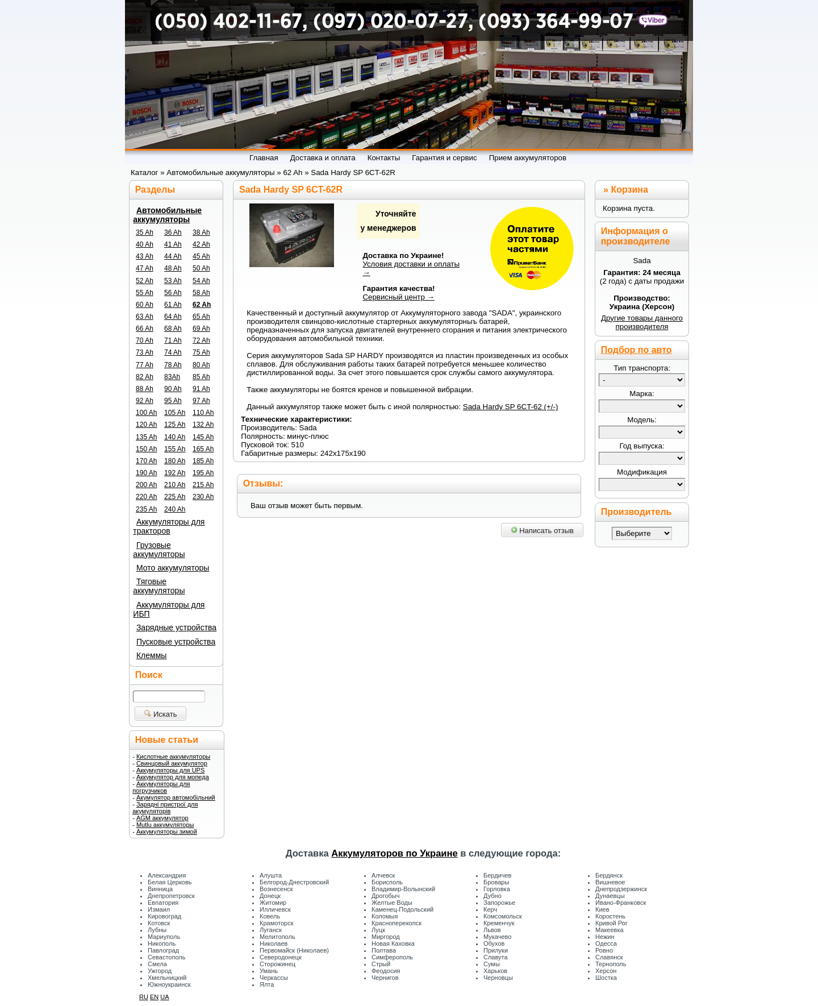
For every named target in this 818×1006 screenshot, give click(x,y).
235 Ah (146, 509)
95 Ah (173, 401)
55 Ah (144, 293)
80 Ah (201, 365)
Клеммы (151, 655)
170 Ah (146, 461)
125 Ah (174, 425)
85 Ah (201, 377)
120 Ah (146, 425)
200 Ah (146, 485)
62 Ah (202, 305)
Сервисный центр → (398, 297)
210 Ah (174, 485)
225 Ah (174, 497)
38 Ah (201, 232)
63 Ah (144, 317)
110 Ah (203, 413)
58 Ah (201, 293)
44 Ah (173, 256)
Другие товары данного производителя (642, 322)
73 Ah (144, 352)
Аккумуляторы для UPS (170, 770)
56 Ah (173, 293)
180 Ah (174, 461)
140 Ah (174, 437)
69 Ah (201, 328)
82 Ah (144, 377)
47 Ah (144, 268)
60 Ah (144, 305)
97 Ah (201, 401)
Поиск (148, 675)
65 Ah (201, 317)
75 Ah (201, 352)
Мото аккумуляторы (172, 567)
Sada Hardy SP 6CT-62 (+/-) (510, 406)
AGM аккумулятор (162, 817)
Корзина (629, 189)
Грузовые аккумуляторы (159, 550)
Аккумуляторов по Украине (394, 853)
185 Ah (203, 461)
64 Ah (173, 317)
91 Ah (201, 389)
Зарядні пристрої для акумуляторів (165, 807)
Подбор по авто (636, 350)
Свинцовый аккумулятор (171, 763)
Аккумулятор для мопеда (172, 777)
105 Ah (174, 413)
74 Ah (173, 352)
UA (164, 996)
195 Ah (203, 473)
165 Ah (203, 449)
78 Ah (173, 365)
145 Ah (203, 437)
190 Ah (146, 473)
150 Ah (146, 449)
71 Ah (173, 340)
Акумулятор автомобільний (175, 797)
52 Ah (144, 281)
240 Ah (174, 509)
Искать (160, 714)
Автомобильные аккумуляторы (167, 215)
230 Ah (203, 497)
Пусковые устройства (175, 641)
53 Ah (173, 281)
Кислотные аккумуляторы (173, 756)
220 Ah (146, 497)
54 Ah (201, 281)
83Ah (172, 377)
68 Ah (173, 328)
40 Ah (144, 244)
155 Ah (174, 449)
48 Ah (173, 268)
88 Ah (144, 389)
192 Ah (174, 473)
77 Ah (144, 365)
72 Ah (201, 340)
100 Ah (146, 413)
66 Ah (144, 328)
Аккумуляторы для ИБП (168, 609)
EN (154, 996)
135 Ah (146, 437)
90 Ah (173, 389)
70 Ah (144, 340)
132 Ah (203, 425)
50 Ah (201, 268)
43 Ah (144, 256)
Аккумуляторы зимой (166, 831)
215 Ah (203, 485)
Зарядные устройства (176, 627)
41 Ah (173, 244)
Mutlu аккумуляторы (165, 824)
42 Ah (201, 244)
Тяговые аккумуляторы (159, 586)
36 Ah (173, 232)
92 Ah (144, 401)
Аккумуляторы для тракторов (168, 526)
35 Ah (144, 232)
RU (143, 996)
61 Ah (173, 305)
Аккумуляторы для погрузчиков (161, 787)
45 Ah (201, 256)
